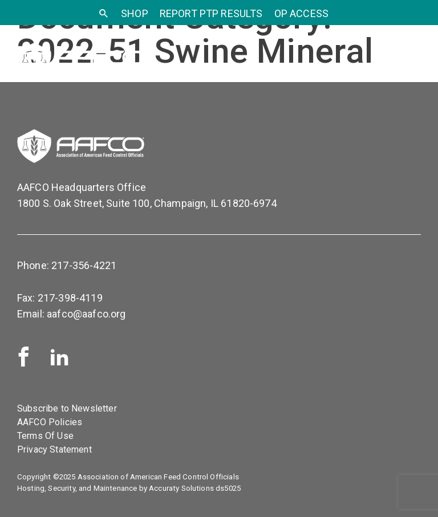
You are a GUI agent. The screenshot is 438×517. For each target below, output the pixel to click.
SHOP (134, 13)
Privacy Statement (54, 449)
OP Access (301, 13)
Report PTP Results (211, 13)
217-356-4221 (83, 265)
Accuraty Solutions (181, 488)
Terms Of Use (45, 435)
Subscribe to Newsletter (67, 408)
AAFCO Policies (49, 422)
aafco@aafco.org (86, 314)
